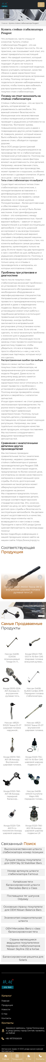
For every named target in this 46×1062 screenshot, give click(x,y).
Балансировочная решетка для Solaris (23, 958)
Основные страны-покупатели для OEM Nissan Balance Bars (23, 908)
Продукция (17, 1057)
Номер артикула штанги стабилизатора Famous (23, 872)
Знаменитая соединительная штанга (23, 919)
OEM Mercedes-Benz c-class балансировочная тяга (23, 930)
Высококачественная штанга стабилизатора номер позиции (23, 851)
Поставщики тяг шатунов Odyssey (23, 897)
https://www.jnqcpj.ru (27, 540)
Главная (4, 23)
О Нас (28, 1057)
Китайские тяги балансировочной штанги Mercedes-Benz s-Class (23, 885)
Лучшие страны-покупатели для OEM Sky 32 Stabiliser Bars (23, 861)
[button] (40, 577)
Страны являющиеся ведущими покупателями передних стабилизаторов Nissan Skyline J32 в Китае (23, 944)
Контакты (40, 1057)
